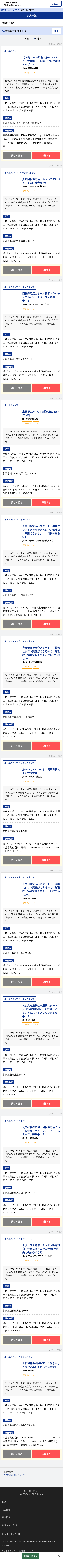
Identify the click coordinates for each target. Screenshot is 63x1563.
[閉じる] (59, 1556)
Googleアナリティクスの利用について (17, 1551)
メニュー (56, 4)
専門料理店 (8, 1475)
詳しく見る (16, 155)
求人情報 (6, 1509)
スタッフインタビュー (13, 1524)
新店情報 (6, 1517)
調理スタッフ (19, 1475)
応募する (46, 155)
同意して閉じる (30, 1555)
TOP (4, 1502)
